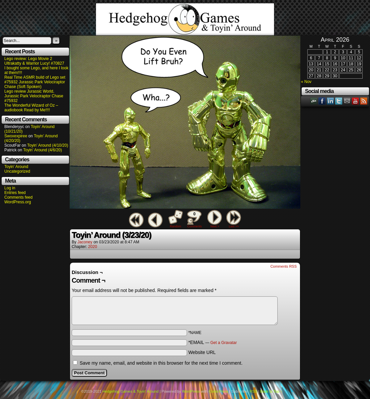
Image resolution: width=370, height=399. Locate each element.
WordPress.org (17, 202)
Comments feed (18, 197)
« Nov (306, 81)
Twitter (339, 101)
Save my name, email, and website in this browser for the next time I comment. (161, 363)
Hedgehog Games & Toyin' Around (185, 19)
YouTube (355, 101)
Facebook (322, 101)
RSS (364, 101)
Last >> (234, 226)
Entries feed (15, 192)
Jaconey (84, 242)
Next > (214, 226)
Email (347, 101)
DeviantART (314, 101)
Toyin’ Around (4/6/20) (42, 150)
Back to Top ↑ (271, 391)
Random (175, 226)
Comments (194, 219)
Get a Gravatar (223, 342)
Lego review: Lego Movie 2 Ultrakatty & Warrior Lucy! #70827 (34, 61)
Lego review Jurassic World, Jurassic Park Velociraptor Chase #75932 (33, 96)
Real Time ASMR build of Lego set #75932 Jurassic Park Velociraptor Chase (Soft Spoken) (34, 82)
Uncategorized (17, 171)
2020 (92, 246)
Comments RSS (283, 266)
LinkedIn (330, 101)
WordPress (191, 391)
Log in (9, 188)
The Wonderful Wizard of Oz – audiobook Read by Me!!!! (31, 107)
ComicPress (218, 391)
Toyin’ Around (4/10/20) (47, 145)
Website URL (202, 352)
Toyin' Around (16, 166)
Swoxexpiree (15, 136)
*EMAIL (212, 342)
